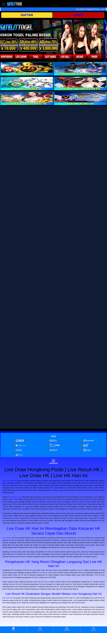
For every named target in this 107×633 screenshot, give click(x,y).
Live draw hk (7, 538)
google (31, 617)
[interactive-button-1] (26, 69)
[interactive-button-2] (80, 69)
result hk (9, 598)
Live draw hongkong (9, 480)
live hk (39, 573)
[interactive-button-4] (80, 83)
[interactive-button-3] (26, 83)
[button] (4, 41)
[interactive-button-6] (80, 98)
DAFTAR (27, 15)
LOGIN (78, 15)
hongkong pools (15, 497)
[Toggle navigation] (3, 4)
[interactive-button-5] (26, 98)
